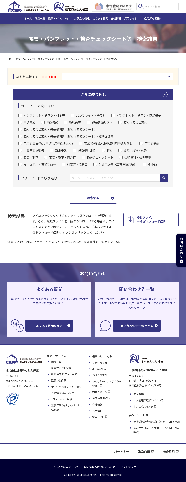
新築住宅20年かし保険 (64, 374)
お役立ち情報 (82, 18)
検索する (93, 198)
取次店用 (144, 451)
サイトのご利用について (64, 467)
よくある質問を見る (49, 325)
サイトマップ (128, 467)
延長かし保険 (58, 380)
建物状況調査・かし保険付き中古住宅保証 (156, 421)
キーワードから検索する (164, 178)
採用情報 (97, 411)
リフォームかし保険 (61, 399)
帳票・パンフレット (59, 18)
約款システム (99, 392)
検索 (141, 7)
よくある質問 (100, 18)
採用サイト (130, 18)
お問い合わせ (99, 362)
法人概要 (138, 394)
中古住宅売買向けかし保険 (66, 386)
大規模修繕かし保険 (62, 393)
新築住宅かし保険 (61, 368)
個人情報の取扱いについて (148, 400)
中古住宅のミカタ (143, 406)
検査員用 (169, 451)
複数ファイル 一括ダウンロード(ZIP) (152, 219)
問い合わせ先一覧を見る (137, 325)
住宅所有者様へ (153, 18)
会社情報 (116, 18)
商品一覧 (40, 18)
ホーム (28, 18)
